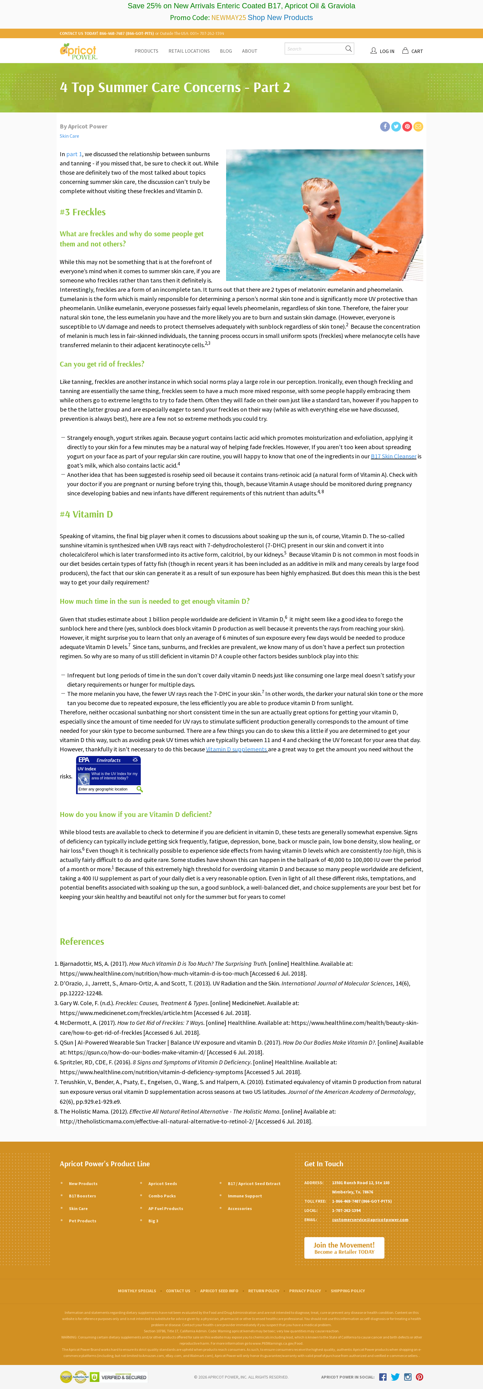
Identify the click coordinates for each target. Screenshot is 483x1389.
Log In (387, 51)
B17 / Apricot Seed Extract (254, 1183)
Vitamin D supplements (237, 749)
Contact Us (178, 1291)
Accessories (240, 1208)
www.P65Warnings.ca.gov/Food (277, 1343)
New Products (83, 1183)
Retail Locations (189, 51)
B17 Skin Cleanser (393, 456)
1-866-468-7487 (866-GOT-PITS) (362, 1201)
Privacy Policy (305, 1291)
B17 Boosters (82, 1196)
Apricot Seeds (162, 1183)
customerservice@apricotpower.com (370, 1219)
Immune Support (245, 1196)
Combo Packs (162, 1196)
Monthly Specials (137, 1291)
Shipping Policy (348, 1291)
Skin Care (69, 136)
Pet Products (82, 1221)
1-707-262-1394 (346, 1210)
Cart (417, 51)
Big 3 (153, 1221)
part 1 (74, 154)
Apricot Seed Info (219, 1291)
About (250, 51)
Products (146, 51)
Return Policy (263, 1291)
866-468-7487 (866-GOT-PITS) (126, 33)
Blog (226, 51)
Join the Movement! (344, 1248)
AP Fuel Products (165, 1208)
